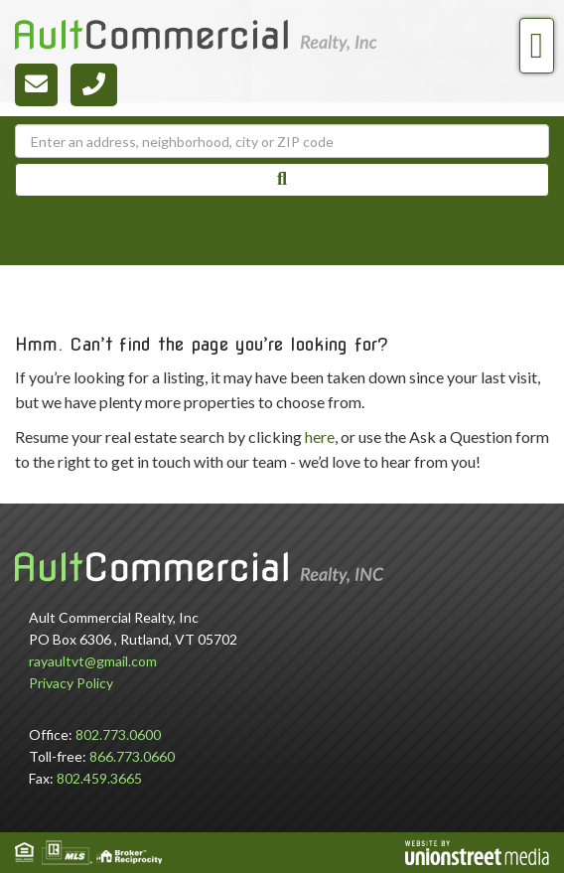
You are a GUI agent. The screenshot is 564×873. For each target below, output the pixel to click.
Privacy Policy (71, 682)
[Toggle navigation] (536, 45)
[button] (282, 180)
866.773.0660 (132, 756)
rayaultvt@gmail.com (93, 661)
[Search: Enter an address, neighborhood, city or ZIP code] (282, 141)
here (320, 436)
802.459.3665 (99, 778)
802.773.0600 (118, 734)
